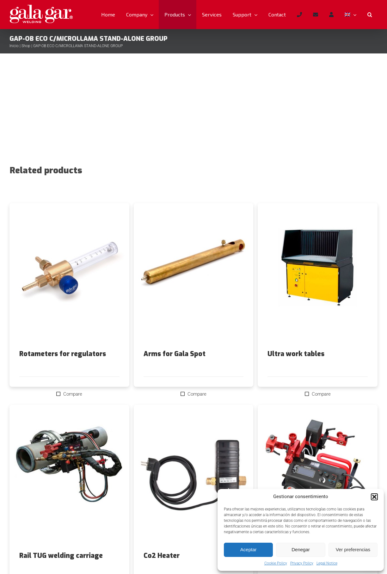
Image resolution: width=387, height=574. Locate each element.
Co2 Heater (162, 555)
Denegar (301, 549)
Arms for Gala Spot (175, 353)
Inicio (14, 46)
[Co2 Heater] (193, 478)
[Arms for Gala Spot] (193, 277)
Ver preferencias (353, 549)
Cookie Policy (275, 563)
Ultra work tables (295, 353)
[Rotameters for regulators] (69, 277)
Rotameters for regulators (62, 353)
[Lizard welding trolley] (317, 478)
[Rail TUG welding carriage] (69, 478)
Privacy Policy (301, 563)
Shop (26, 46)
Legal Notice (326, 563)
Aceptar (248, 549)
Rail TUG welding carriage (61, 555)
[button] (374, 497)
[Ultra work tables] (317, 277)
